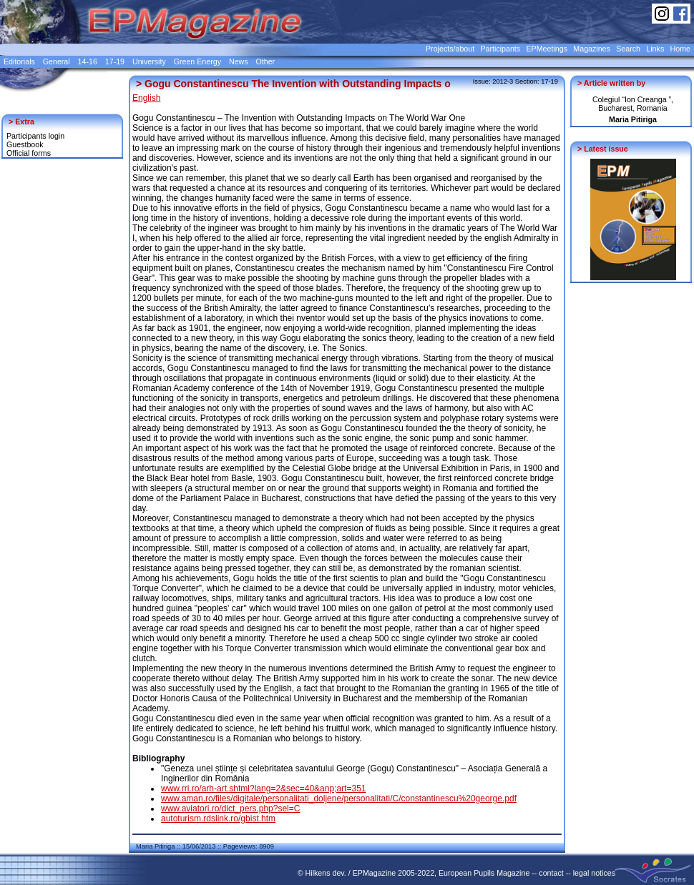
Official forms (28, 153)
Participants (500, 48)
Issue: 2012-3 (493, 81)
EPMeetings (547, 48)
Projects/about (450, 48)
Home (680, 48)
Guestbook (25, 144)
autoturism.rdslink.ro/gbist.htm (218, 819)
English (146, 98)
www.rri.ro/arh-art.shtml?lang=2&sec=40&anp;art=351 (263, 788)
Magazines (591, 48)
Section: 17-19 (536, 81)
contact (551, 873)
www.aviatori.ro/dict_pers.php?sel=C (230, 809)
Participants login (35, 136)
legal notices (594, 873)
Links (655, 48)
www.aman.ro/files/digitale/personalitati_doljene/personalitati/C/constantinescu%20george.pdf (339, 798)
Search (628, 48)
